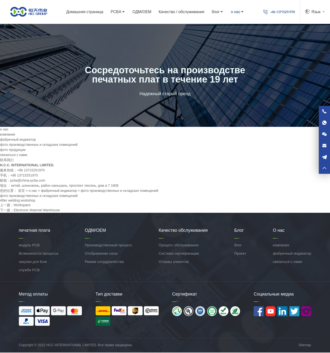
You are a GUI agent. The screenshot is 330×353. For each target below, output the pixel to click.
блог (212, 12)
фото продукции (13, 150)
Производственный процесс (108, 246)
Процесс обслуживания (178, 246)
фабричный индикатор (18, 140)
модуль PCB (29, 246)
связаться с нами (13, 155)
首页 (21, 191)
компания (7, 135)
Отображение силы (101, 254)
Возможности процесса (38, 254)
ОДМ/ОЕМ (138, 12)
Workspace (22, 206)
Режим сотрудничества (104, 262)
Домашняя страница (81, 12)
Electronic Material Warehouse (37, 211)
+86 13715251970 (275, 12)
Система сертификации (179, 254)
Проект (240, 254)
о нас (232, 12)
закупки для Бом (33, 262)
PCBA (112, 12)
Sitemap (305, 345)
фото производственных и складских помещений (39, 145)
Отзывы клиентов (174, 262)
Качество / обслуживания (178, 12)
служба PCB (29, 271)
